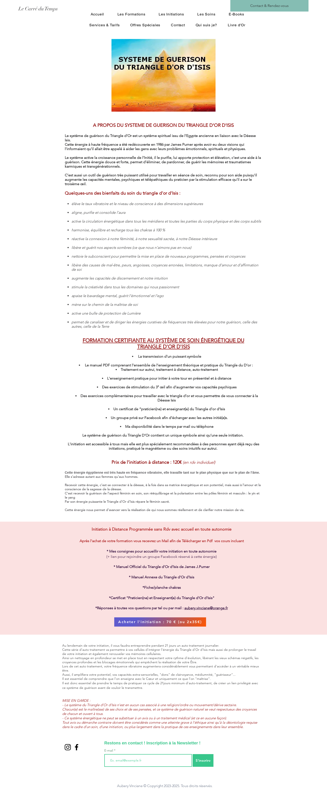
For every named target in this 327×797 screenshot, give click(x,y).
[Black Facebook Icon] (76, 747)
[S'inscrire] (203, 760)
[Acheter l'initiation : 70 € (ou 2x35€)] (160, 622)
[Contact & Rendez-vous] (269, 6)
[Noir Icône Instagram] (68, 747)
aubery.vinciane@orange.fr (206, 608)
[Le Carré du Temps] (60, 8)
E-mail (109, 750)
